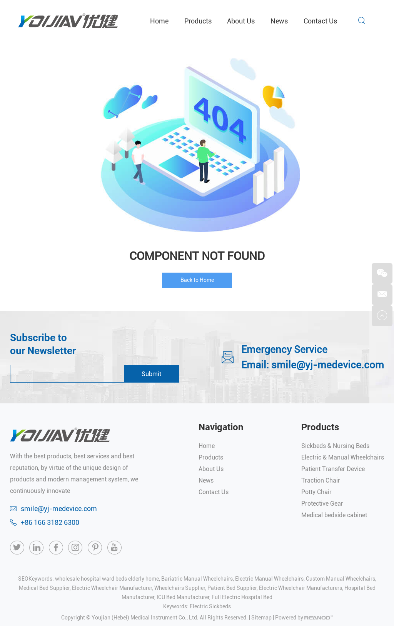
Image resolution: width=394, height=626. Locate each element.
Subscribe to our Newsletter (43, 344)
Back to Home (197, 280)
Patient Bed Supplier (232, 588)
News (279, 21)
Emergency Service (284, 349)
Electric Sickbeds (210, 606)
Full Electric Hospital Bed (242, 597)
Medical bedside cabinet (334, 515)
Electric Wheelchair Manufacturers (300, 588)
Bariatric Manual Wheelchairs (197, 579)
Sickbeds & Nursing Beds (335, 446)
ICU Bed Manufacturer (183, 597)
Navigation (221, 427)
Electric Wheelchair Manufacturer (112, 588)
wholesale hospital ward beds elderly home (107, 579)
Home (159, 21)
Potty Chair (316, 492)
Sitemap (261, 617)
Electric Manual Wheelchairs (269, 579)
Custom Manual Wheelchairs (340, 579)
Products (198, 21)
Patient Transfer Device (333, 469)
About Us (241, 21)
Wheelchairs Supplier (179, 588)
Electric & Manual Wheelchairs (342, 457)
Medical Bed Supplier (44, 588)
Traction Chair (320, 480)
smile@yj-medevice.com (327, 365)
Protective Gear (322, 503)
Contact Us (320, 21)
